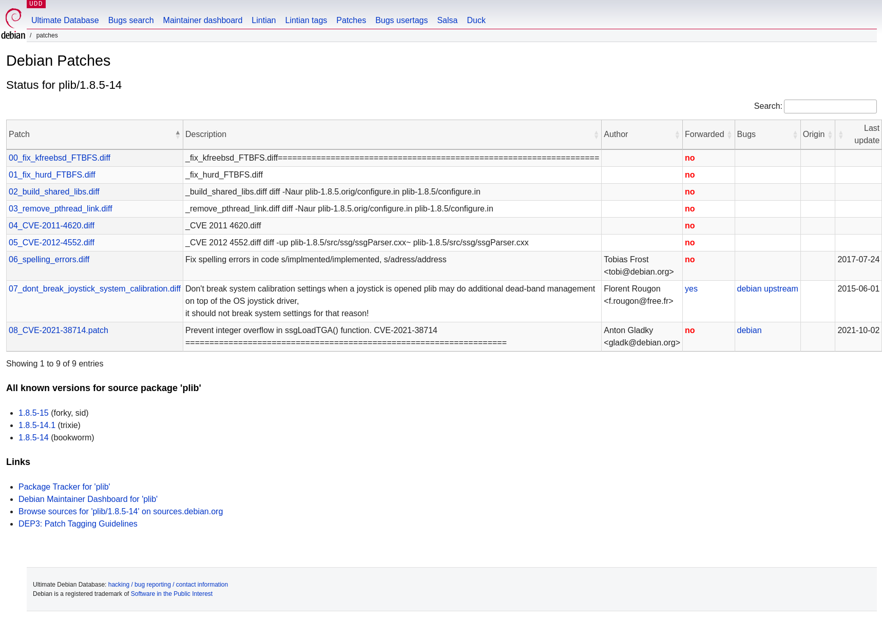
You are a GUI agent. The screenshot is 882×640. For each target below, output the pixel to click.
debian (749, 288)
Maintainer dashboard (203, 20)
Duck (476, 20)
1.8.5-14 (33, 437)
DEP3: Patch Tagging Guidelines (78, 523)
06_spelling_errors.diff (49, 259)
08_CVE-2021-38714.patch (58, 330)
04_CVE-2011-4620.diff (51, 225)
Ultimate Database (65, 20)
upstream (781, 288)
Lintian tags (306, 20)
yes (691, 288)
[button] (178, 134)
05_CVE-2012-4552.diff (51, 242)
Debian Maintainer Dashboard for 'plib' (88, 499)
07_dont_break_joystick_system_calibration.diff (95, 288)
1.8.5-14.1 (36, 425)
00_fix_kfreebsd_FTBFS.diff (59, 157)
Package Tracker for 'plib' (64, 486)
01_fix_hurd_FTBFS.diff (52, 174)
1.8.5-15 (33, 413)
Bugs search (131, 20)
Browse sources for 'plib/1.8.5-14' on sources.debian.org (120, 511)
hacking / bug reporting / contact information (168, 584)
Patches (351, 20)
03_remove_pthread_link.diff (60, 208)
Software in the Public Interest (172, 593)
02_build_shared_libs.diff (54, 191)
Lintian (264, 20)
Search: (768, 106)
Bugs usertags (401, 20)
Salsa (447, 20)
